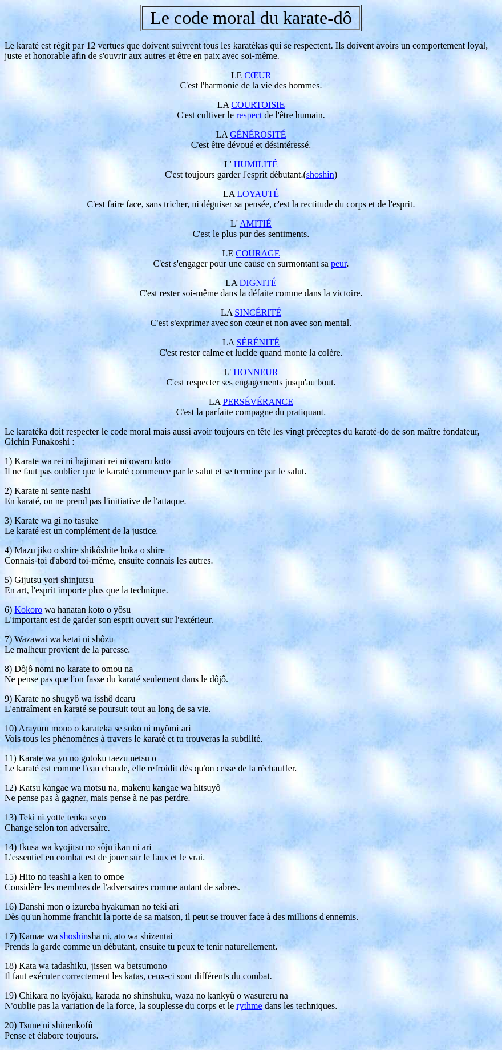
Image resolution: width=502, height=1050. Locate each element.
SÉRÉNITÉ (258, 342)
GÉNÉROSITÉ (258, 134)
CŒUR (257, 75)
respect (249, 115)
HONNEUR (255, 372)
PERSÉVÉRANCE (257, 402)
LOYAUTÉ (258, 194)
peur (339, 263)
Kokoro (28, 609)
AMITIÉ (256, 223)
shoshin (320, 174)
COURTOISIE (258, 105)
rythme (249, 1006)
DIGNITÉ (258, 283)
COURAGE (258, 253)
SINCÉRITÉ (257, 312)
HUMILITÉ (256, 164)
